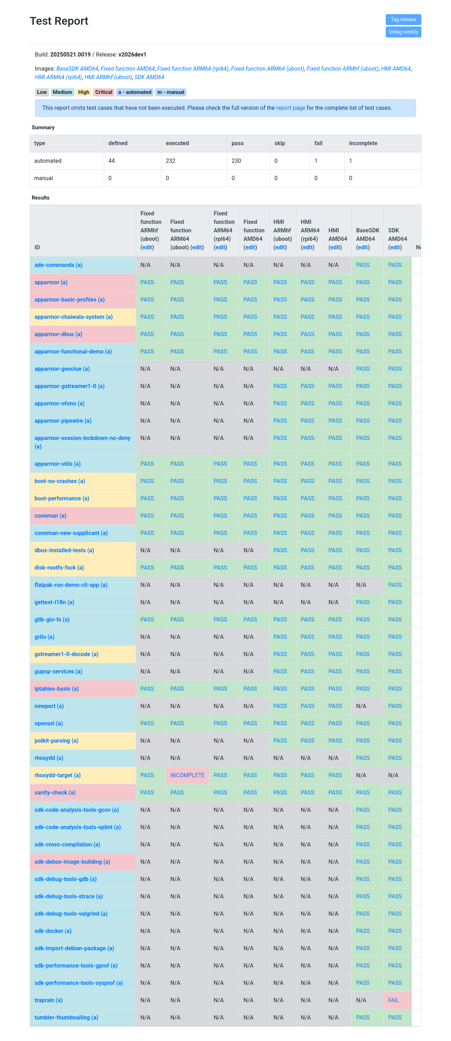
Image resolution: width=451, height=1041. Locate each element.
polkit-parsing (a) (57, 740)
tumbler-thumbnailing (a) (66, 1017)
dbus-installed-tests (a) (64, 550)
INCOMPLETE (187, 775)
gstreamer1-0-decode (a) (66, 654)
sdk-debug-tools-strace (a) (69, 896)
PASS (362, 265)
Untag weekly (403, 32)
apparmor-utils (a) (58, 463)
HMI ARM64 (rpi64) (58, 77)
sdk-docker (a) (53, 931)
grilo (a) (44, 636)
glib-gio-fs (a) (52, 619)
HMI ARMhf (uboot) (108, 77)
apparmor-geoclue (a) (62, 368)
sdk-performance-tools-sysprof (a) (79, 983)
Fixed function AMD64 (128, 68)
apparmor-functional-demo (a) (73, 351)
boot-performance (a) (62, 498)
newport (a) (49, 706)
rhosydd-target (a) (58, 775)
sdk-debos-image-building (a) (72, 861)
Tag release (403, 19)
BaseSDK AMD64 (77, 68)
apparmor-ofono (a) (60, 403)
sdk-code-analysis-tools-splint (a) (78, 827)
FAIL (393, 1000)
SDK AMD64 (149, 77)
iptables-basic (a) (57, 688)
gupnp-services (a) (59, 671)
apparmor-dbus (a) (58, 334)
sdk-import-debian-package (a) (74, 948)
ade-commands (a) (59, 265)
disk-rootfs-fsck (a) (59, 567)
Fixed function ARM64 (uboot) (267, 68)
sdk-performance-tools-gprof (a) (76, 965)
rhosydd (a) (49, 758)
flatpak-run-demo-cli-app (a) (71, 585)
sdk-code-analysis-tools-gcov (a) (77, 810)
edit (147, 247)
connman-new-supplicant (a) (71, 533)
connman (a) (50, 515)
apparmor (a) (51, 282)
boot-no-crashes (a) (60, 481)
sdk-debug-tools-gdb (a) (66, 879)
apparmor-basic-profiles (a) (70, 299)
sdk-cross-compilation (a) (67, 844)
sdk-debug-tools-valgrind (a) (71, 913)
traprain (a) (49, 1000)
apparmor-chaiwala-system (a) (74, 317)
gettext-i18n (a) (54, 602)
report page (290, 108)
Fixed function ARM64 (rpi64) (193, 68)
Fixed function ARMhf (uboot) (343, 68)
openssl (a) (49, 723)
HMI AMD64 (396, 68)
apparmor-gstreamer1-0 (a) (70, 386)
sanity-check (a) (55, 792)
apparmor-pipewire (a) (63, 420)
